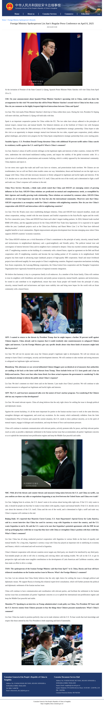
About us (31, 14)
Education (85, 14)
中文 (99, 14)
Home (17, 14)
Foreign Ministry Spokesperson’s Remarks (22, 20)
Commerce (69, 14)
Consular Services (50, 14)
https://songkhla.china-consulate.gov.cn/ (52, 703)
